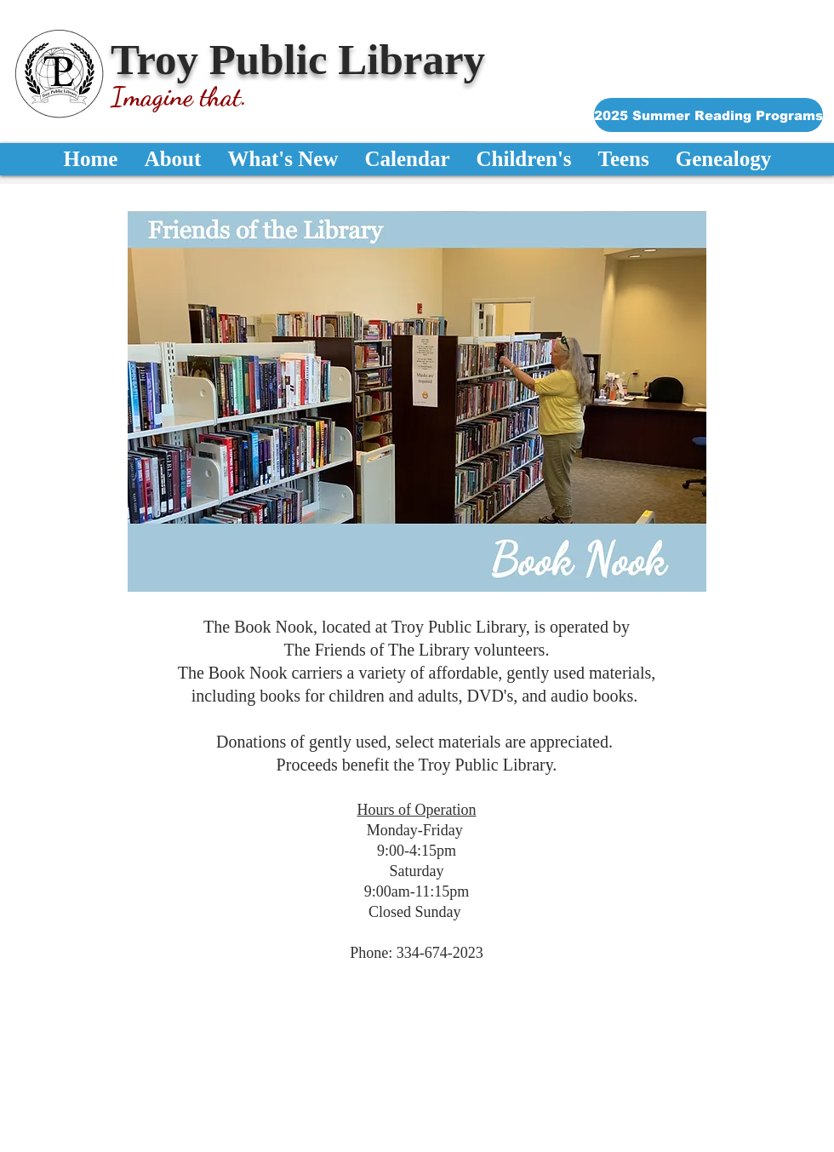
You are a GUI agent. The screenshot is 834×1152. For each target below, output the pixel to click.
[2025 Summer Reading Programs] (708, 115)
